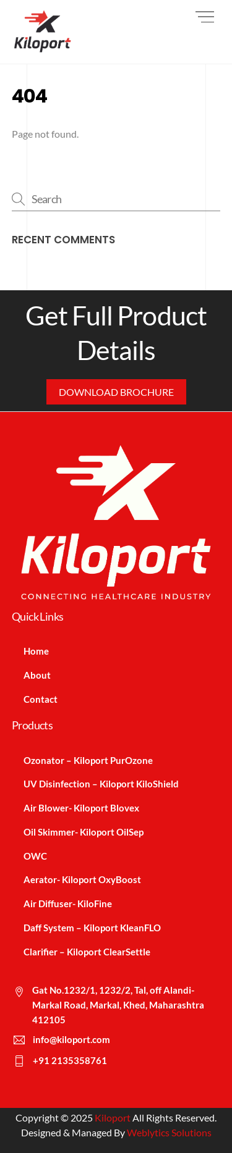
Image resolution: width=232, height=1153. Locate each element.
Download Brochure (116, 392)
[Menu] (204, 17)
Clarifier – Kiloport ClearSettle (87, 951)
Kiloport (113, 1117)
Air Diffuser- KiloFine (68, 903)
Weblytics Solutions (169, 1132)
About (37, 675)
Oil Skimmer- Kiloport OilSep (84, 831)
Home (36, 650)
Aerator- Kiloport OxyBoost (82, 879)
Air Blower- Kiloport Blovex (81, 807)
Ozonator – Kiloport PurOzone (88, 760)
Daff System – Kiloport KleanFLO (92, 927)
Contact (41, 699)
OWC (35, 856)
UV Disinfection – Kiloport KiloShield (101, 783)
